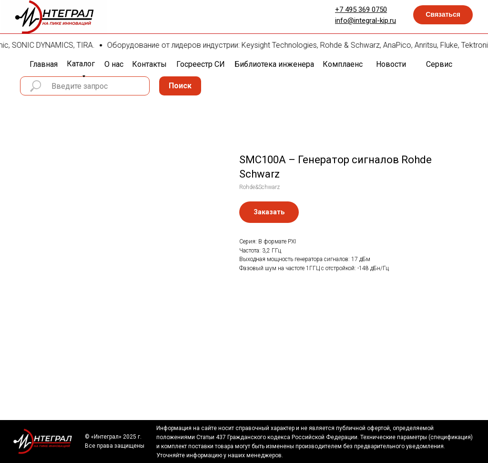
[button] (443, 14)
